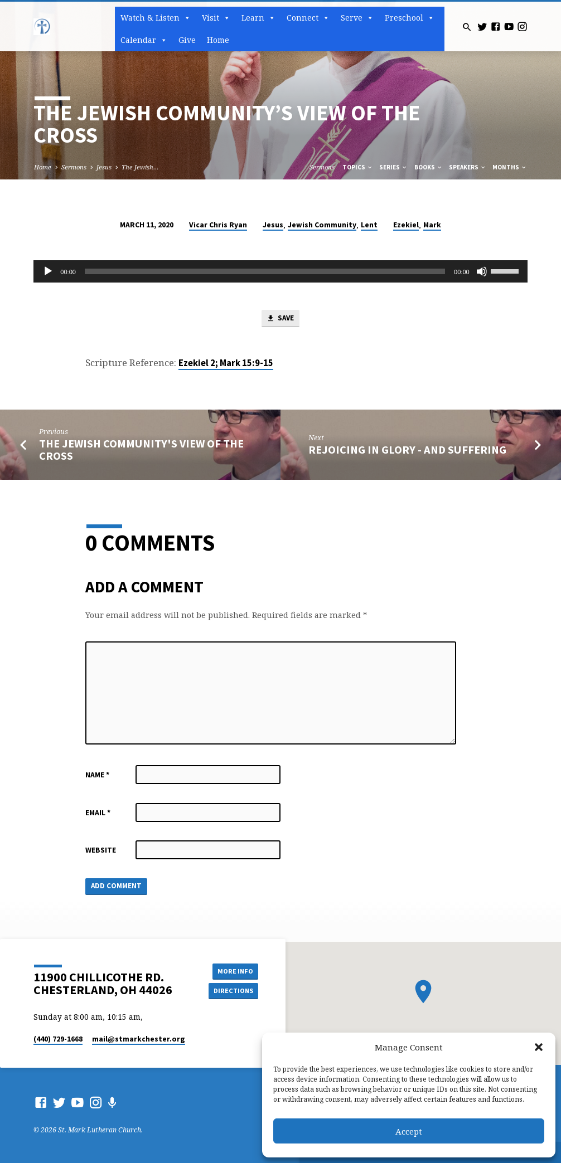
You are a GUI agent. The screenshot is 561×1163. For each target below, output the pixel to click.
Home (218, 40)
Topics (357, 167)
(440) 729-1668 (58, 1039)
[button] (538, 1047)
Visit (216, 18)
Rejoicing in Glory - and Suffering (407, 450)
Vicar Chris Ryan (218, 225)
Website (100, 850)
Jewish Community (322, 225)
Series (393, 167)
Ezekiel (406, 225)
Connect (308, 18)
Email (97, 812)
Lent (369, 225)
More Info (233, 970)
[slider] (265, 271)
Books (428, 167)
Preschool (409, 18)
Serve (357, 18)
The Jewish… (140, 167)
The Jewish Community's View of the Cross (141, 450)
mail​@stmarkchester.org (138, 1039)
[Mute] (481, 271)
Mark (432, 225)
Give (187, 40)
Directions (233, 990)
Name (97, 775)
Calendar (143, 40)
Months (509, 167)
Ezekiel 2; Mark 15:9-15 (225, 363)
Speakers (467, 167)
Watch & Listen (155, 18)
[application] (280, 271)
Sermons (73, 167)
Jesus (104, 167)
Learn (258, 18)
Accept (408, 1131)
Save (280, 319)
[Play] (48, 271)
